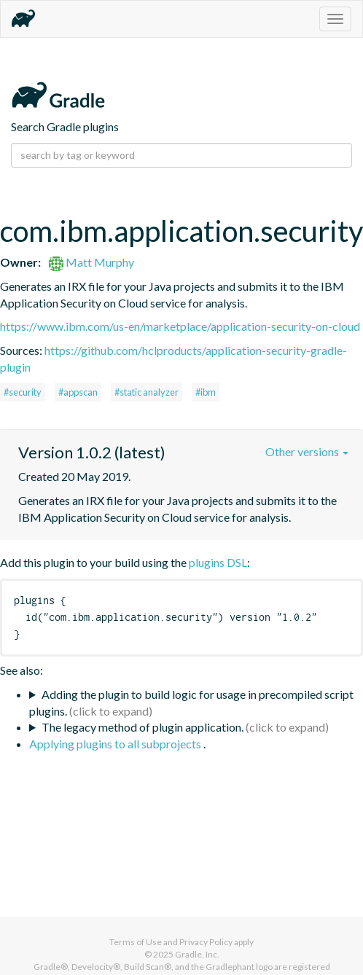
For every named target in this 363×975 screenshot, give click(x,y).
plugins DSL (218, 562)
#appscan (78, 392)
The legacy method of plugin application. (142, 727)
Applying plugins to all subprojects (116, 744)
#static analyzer (146, 392)
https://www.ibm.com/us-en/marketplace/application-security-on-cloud (180, 326)
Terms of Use (135, 941)
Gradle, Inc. (197, 954)
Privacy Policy (206, 941)
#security (23, 392)
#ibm (205, 392)
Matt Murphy (91, 262)
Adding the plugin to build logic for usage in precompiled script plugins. (191, 702)
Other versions (306, 451)
